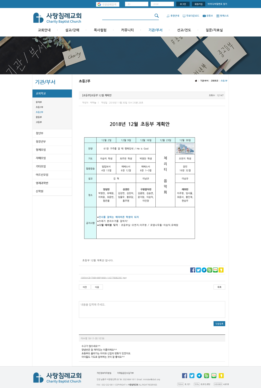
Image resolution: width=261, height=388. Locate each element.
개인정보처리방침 (104, 373)
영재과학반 (42, 183)
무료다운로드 (190, 15)
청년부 (39, 133)
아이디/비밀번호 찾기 (217, 4)
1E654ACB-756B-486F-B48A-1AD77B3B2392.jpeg (104, 277)
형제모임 (41, 149)
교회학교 (41, 93)
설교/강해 (72, 30)
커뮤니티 (127, 30)
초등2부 (39, 112)
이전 (85, 287)
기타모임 (41, 166)
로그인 (183, 4)
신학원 (39, 191)
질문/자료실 (214, 30)
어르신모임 (42, 174)
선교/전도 (184, 30)
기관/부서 (155, 30)
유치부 (39, 102)
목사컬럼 (100, 30)
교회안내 (44, 30)
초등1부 (39, 107)
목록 (219, 287)
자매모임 (41, 158)
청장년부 (41, 141)
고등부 (39, 122)
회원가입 (199, 4)
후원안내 (173, 15)
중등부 (39, 117)
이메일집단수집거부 (125, 373)
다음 (97, 287)
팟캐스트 (222, 15)
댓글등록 (219, 323)
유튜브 (208, 15)
